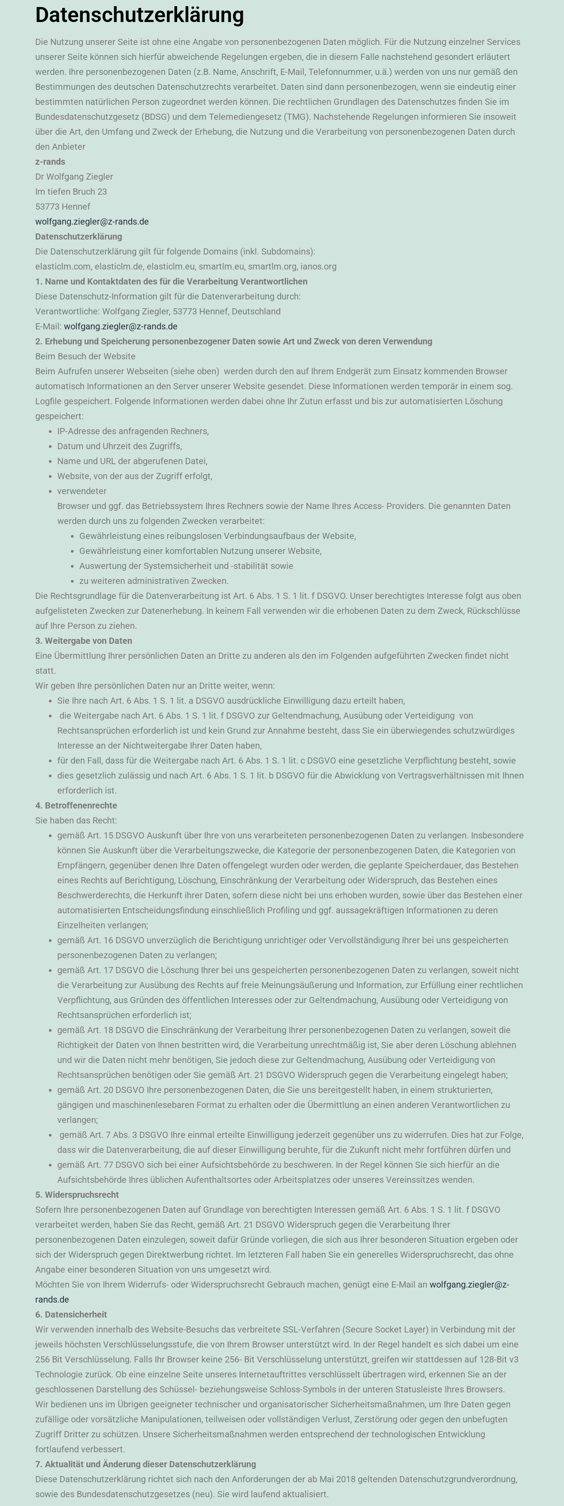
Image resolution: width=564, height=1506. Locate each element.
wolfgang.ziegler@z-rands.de (92, 221)
